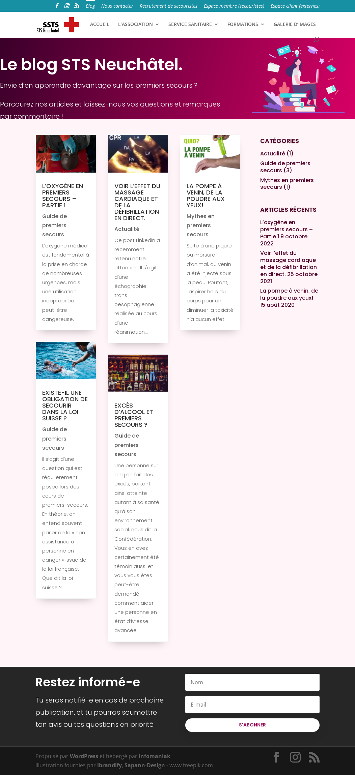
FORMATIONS (242, 24)
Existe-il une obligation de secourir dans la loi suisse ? (65, 405)
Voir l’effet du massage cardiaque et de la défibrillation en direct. (137, 202)
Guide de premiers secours (54, 225)
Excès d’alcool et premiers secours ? (133, 415)
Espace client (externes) (295, 6)
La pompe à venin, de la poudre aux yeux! (206, 195)
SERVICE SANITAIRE (190, 24)
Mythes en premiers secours (201, 225)
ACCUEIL (99, 24)
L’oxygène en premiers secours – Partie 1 (62, 195)
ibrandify (109, 765)
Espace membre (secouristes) (234, 6)
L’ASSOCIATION (135, 24)
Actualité (126, 229)
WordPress (84, 756)
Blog (90, 6)
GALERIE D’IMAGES (295, 24)
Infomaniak (154, 756)
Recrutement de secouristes (168, 6)
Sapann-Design (145, 765)
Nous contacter (117, 6)
